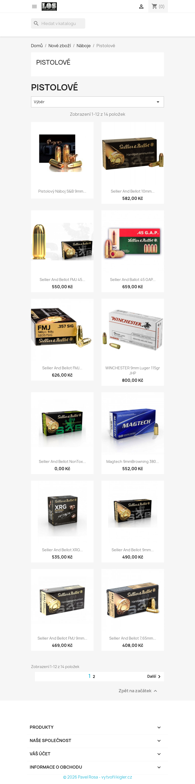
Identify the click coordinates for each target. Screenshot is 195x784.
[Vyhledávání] (58, 23)
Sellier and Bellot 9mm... (133, 549)
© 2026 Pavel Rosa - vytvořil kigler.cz (97, 777)
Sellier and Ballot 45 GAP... (133, 279)
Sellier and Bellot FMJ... (62, 367)
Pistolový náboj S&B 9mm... (62, 191)
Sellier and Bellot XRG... (62, 549)
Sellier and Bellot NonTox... (62, 461)
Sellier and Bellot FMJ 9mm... (62, 638)
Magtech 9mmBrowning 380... (132, 461)
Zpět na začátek (139, 691)
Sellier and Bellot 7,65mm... (132, 638)
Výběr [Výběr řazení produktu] (97, 102)
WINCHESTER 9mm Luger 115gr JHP (132, 370)
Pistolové (53, 62)
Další (154, 676)
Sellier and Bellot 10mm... (133, 191)
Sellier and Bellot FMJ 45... (62, 279)
